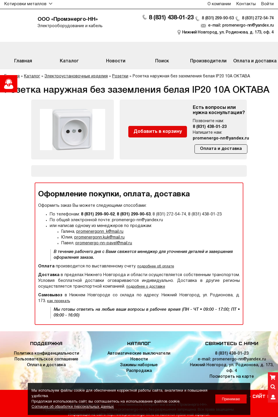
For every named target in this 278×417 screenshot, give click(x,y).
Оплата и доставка (221, 149)
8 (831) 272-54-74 (258, 18)
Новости (139, 359)
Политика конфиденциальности (46, 353)
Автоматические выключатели (139, 353)
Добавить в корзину (158, 132)
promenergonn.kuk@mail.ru (99, 237)
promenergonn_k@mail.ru (99, 232)
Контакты (246, 4)
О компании (219, 4)
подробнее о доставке (145, 286)
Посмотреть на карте (232, 377)
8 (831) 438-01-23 (170, 18)
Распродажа (139, 371)
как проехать (58, 301)
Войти (267, 4)
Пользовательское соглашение (46, 359)
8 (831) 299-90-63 (217, 18)
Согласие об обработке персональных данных (72, 407)
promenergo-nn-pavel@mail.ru (103, 243)
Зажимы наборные (139, 365)
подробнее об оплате (155, 266)
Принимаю (231, 399)
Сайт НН (262, 396)
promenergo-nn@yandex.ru (221, 138)
